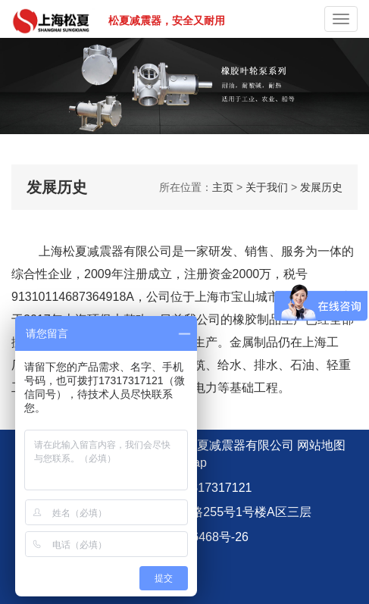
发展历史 (321, 187)
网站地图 (321, 445)
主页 (222, 187)
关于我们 (266, 187)
